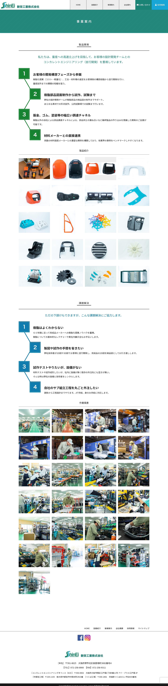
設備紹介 (94, 4)
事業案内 (111, 4)
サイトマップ (143, 628)
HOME (78, 4)
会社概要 (119, 628)
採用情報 (161, 4)
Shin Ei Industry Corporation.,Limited (81, 683)
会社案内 (127, 4)
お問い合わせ (144, 4)
